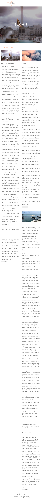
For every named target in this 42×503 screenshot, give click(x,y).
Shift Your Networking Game (8, 63)
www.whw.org (8, 69)
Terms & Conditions (15, 497)
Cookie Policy (27, 497)
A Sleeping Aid (25, 63)
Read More (4, 261)
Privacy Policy (22, 497)
